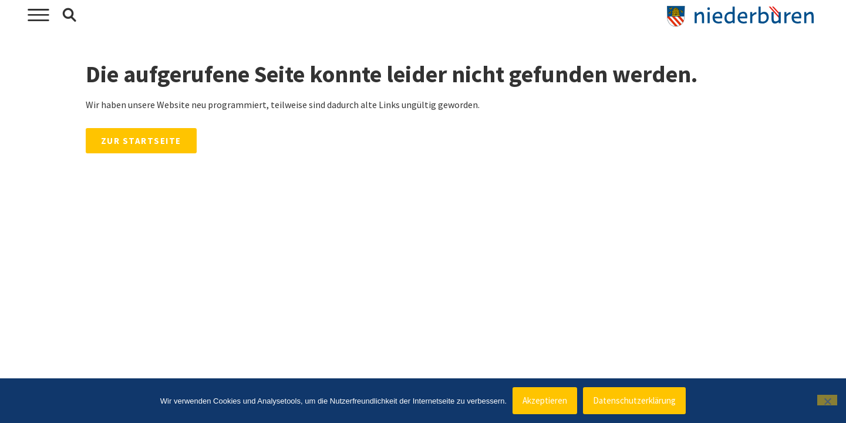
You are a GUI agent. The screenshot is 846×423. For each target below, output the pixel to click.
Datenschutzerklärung (634, 400)
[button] (69, 15)
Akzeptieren (545, 400)
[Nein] (827, 400)
